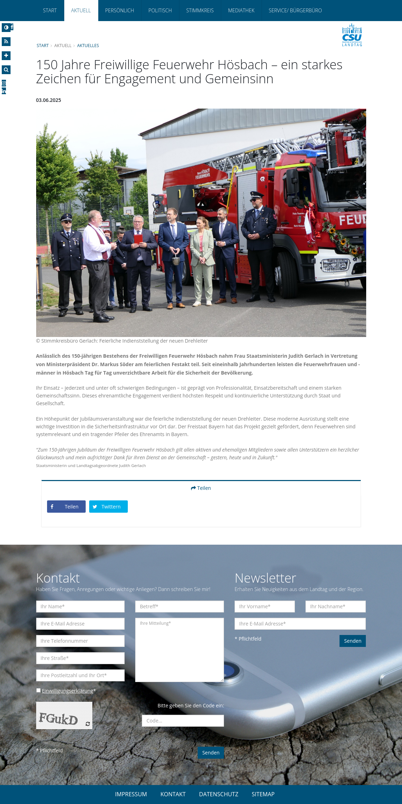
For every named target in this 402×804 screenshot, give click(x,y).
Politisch (160, 10)
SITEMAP (263, 794)
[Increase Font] (6, 55)
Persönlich (119, 10)
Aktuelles (88, 45)
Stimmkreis (200, 10)
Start (50, 10)
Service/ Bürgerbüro (295, 10)
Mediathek (241, 10)
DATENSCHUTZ (218, 794)
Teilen (201, 488)
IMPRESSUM (131, 794)
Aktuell (81, 10)
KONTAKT (173, 794)
